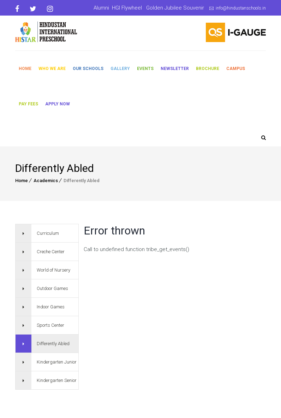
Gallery (120, 68)
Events (145, 68)
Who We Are (52, 68)
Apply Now (57, 103)
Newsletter (175, 68)
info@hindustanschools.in (241, 8)
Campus (235, 68)
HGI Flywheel (127, 8)
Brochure (207, 68)
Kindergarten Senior (57, 380)
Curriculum (48, 233)
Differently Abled (53, 343)
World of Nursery (53, 270)
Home (25, 68)
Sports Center (50, 325)
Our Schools (88, 68)
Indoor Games (51, 306)
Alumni (101, 8)
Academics (46, 180)
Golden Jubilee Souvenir (175, 8)
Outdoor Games (52, 288)
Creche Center (51, 251)
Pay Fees (28, 103)
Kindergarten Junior (57, 362)
